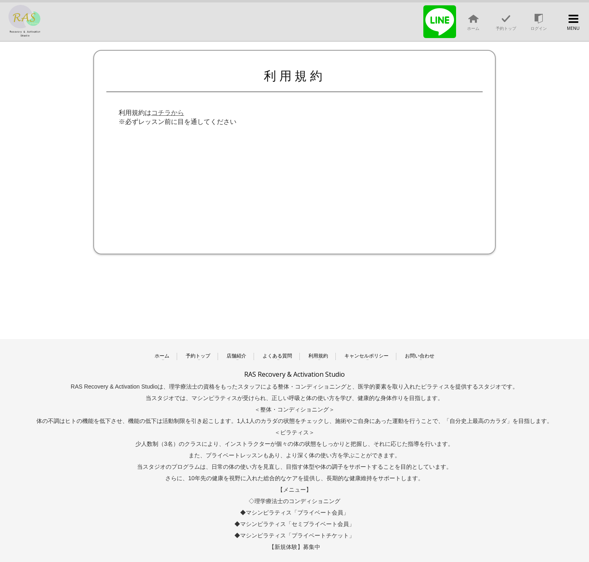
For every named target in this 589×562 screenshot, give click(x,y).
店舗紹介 (236, 356)
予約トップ (198, 356)
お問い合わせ (419, 356)
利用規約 (318, 356)
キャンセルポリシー (366, 356)
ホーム (162, 356)
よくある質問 (277, 356)
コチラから (167, 112)
